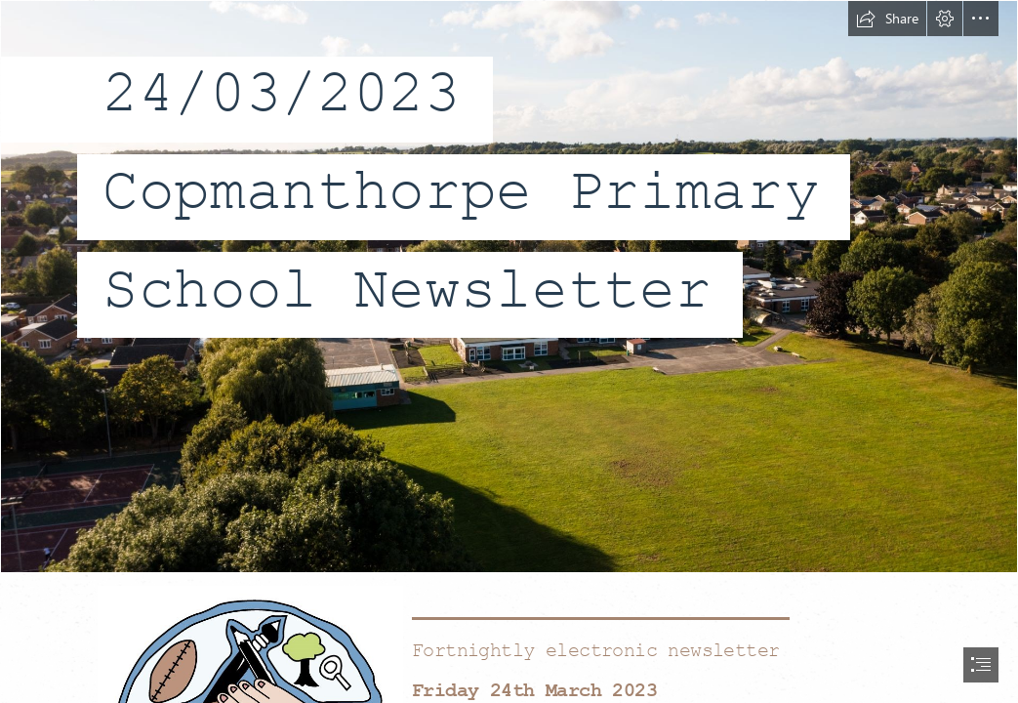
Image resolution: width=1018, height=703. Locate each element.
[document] (509, 351)
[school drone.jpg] (509, 286)
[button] (887, 18)
